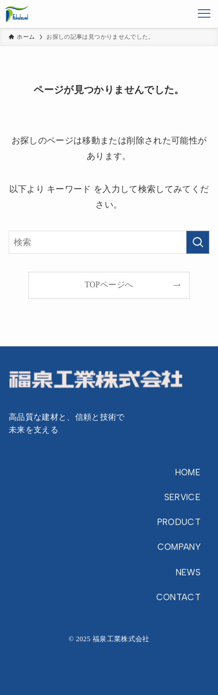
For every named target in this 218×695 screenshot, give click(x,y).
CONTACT (178, 597)
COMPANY (179, 547)
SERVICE (182, 497)
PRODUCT (179, 522)
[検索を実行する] (197, 242)
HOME (188, 472)
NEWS (188, 572)
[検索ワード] (109, 242)
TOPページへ (109, 284)
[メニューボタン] (204, 14)
